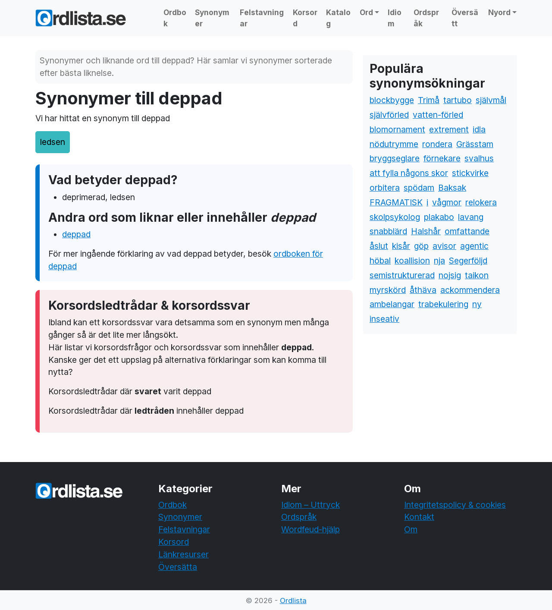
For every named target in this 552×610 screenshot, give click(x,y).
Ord (366, 12)
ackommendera (470, 290)
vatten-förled (438, 115)
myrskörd (388, 290)
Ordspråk (426, 18)
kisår (401, 246)
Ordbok (174, 18)
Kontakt (419, 517)
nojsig (450, 275)
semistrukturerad (402, 275)
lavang (470, 217)
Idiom (394, 18)
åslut (379, 246)
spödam (419, 187)
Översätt (465, 18)
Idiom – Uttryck (310, 505)
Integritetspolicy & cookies (455, 505)
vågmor (446, 202)
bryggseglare (395, 158)
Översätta (177, 567)
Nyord (499, 12)
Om (410, 529)
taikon (477, 275)
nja (439, 260)
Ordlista (293, 600)
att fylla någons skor (409, 173)
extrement (449, 129)
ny (477, 304)
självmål (491, 100)
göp (421, 246)
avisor (444, 246)
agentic (474, 246)
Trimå (428, 100)
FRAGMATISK (396, 202)
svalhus (479, 158)
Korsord (305, 18)
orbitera (385, 187)
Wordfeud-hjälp (310, 529)
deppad (76, 234)
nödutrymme (394, 144)
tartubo (457, 100)
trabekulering (443, 304)
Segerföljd (468, 260)
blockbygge (392, 100)
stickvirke (470, 173)
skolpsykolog (395, 217)
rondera (437, 144)
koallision (412, 260)
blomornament (397, 129)
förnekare (442, 158)
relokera (481, 202)
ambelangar (392, 304)
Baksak (452, 187)
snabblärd (388, 231)
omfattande (467, 231)
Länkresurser (183, 554)
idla (479, 129)
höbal (380, 260)
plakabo (439, 217)
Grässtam (474, 144)
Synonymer (212, 18)
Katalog (338, 18)
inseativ (384, 319)
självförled (389, 115)
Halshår (426, 231)
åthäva (423, 290)
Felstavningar (262, 18)
